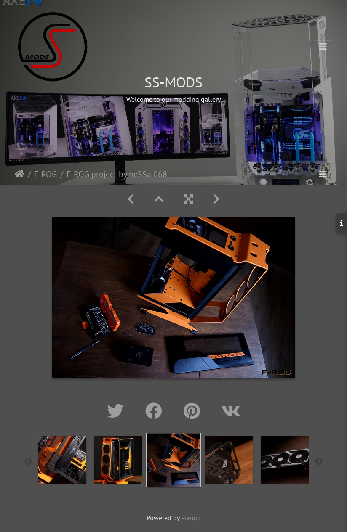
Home (19, 174)
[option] (62, 459)
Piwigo (191, 517)
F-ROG (45, 174)
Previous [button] (28, 462)
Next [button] (319, 462)
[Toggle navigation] (323, 46)
